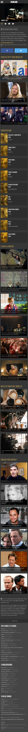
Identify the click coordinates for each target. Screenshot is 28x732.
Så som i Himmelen (4, 691)
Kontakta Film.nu (4, 701)
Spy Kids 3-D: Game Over (5, 671)
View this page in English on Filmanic (9, 29)
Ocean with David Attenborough (7, 640)
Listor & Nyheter (7, 246)
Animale (2, 650)
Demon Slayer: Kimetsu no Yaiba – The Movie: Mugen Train (12, 647)
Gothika (2, 690)
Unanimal (3, 636)
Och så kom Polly (4, 673)
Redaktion (3, 703)
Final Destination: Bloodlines (6, 652)
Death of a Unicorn (4, 643)
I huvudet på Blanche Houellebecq (7, 632)
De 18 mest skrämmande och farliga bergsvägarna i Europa (12, 714)
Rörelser (2, 634)
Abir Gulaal (3, 641)
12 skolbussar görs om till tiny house (8, 712)
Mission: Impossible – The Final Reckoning (9, 656)
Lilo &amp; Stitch (4, 658)
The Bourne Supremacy (5, 669)
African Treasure (14, 38)
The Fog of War (4, 676)
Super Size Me (3, 667)
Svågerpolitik (3, 727)
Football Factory (4, 682)
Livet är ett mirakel (4, 680)
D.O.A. (5, 38)
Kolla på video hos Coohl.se (11, 386)
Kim (23, 38)
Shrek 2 (2, 688)
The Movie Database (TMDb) (10, 607)
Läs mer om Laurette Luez (7, 43)
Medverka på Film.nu (5, 704)
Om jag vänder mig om (5, 684)
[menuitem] (2, 621)
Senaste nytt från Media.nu (12, 57)
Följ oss (2, 706)
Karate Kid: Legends (5, 660)
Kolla (2, 717)
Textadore (3, 722)
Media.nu (3, 724)
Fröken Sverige (4, 686)
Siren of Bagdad (19, 40)
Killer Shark (7, 40)
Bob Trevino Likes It (5, 630)
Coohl (2, 710)
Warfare (2, 638)
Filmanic (2, 708)
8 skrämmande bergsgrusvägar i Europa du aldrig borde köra (12, 719)
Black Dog (3, 628)
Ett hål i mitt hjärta (4, 675)
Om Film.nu (3, 699)
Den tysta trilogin (4, 645)
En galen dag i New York (5, 678)
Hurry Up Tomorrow (5, 654)
